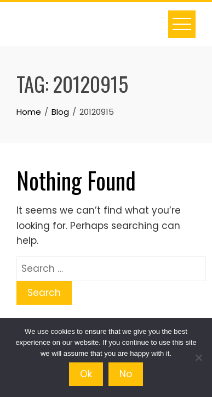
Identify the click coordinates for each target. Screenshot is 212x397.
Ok (86, 374)
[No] (198, 357)
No (125, 374)
